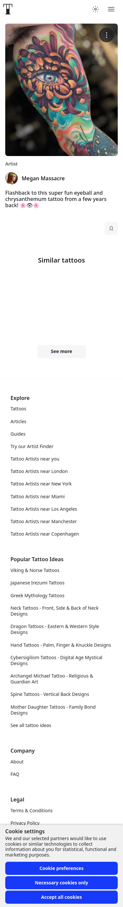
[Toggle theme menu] (95, 9)
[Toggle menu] (111, 9)
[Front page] (8, 9)
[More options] (106, 35)
